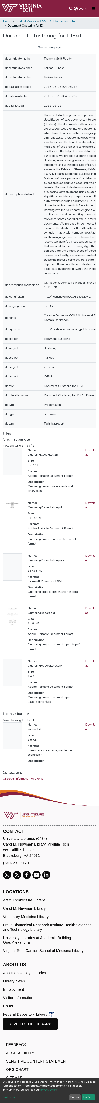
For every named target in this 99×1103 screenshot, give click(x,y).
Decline (74, 1097)
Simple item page (49, 47)
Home (7, 21)
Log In (82, 9)
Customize (9, 1097)
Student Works (26, 21)
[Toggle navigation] (93, 8)
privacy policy (48, 1090)
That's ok (88, 1097)
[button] (75, 8)
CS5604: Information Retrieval (59, 21)
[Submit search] (71, 8)
